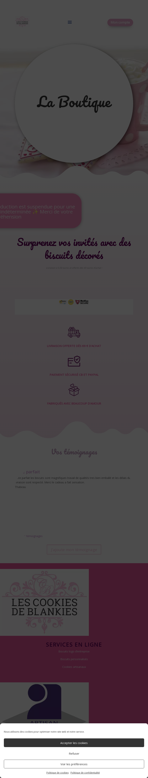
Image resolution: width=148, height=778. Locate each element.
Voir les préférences (74, 764)
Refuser (74, 753)
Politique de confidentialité (85, 772)
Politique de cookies (57, 772)
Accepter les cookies (74, 743)
